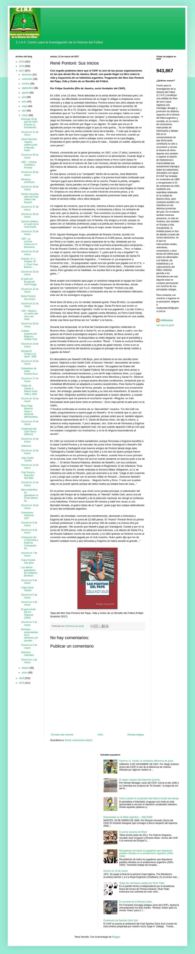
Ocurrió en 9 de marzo (29, 524)
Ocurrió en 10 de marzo (29, 506)
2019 (22, 61)
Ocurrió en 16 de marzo (29, 400)
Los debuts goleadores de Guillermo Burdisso (29, 571)
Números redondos (27, 653)
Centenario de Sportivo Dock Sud (120, 920)
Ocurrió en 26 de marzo (29, 215)
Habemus (26, 446)
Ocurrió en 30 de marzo (29, 156)
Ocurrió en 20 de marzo (29, 325)
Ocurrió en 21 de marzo (29, 305)
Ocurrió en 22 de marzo (29, 290)
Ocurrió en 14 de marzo (29, 440)
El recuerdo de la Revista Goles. (135, 901)
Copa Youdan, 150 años (28, 561)
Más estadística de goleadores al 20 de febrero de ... (29, 495)
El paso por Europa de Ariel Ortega (28, 282)
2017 (22, 70)
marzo (25, 115)
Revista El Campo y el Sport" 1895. (29, 354)
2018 (22, 66)
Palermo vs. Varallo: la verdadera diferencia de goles (146, 761)
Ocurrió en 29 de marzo (29, 173)
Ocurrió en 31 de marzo (29, 133)
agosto (25, 92)
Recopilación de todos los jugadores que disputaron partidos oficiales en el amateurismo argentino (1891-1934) (146, 853)
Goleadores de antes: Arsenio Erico (29, 371)
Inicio (100, 734)
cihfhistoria (166, 320)
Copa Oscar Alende (27, 589)
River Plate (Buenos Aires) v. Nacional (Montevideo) (29, 411)
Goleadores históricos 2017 (27, 515)
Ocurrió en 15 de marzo (29, 423)
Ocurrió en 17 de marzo (29, 380)
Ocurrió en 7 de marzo (29, 554)
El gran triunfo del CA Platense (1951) (28, 613)
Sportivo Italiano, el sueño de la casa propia (30, 224)
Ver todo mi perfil (165, 325)
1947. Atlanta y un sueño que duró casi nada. (29, 315)
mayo (25, 106)
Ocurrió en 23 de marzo (29, 273)
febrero (26, 668)
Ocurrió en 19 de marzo (29, 345)
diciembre (27, 74)
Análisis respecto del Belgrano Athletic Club (29, 335)
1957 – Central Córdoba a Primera (28, 165)
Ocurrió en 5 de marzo (29, 596)
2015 (22, 682)
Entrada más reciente (62, 734)
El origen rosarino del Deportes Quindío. (139, 779)
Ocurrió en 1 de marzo (29, 661)
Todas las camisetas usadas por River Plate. (142, 883)
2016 (22, 678)
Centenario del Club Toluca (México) (28, 431)
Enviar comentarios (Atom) (78, 740)
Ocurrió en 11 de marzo (29, 483)
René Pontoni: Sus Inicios (28, 297)
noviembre (27, 79)
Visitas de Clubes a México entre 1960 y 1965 (29, 389)
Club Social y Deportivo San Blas (28, 475)
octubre (26, 83)
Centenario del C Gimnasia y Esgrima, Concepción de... (29, 543)
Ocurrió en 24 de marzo (29, 253)
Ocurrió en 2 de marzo (29, 646)
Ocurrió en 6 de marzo (29, 581)
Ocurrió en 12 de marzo (29, 466)
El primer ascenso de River (133, 832)
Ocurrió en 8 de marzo (29, 531)
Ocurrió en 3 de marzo (29, 623)
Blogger (116, 936)
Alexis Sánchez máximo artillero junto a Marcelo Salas (29, 145)
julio (24, 97)
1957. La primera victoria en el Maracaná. (29, 242)
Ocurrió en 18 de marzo (29, 362)
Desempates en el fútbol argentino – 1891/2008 (127, 817)
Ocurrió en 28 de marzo (29, 188)
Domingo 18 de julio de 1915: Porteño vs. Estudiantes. (29, 123)
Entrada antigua (135, 734)
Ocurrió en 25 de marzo (29, 233)
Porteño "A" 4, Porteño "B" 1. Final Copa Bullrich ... (29, 262)
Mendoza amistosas (28, 180)
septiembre (28, 88)
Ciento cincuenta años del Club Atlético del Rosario (29, 198)
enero (25, 672)
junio (24, 101)
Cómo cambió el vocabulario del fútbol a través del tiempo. (149, 798)
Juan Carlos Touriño (27, 459)
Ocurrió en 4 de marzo (29, 603)
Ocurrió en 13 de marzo (29, 452)
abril (24, 110)
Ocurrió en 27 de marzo (29, 208)
